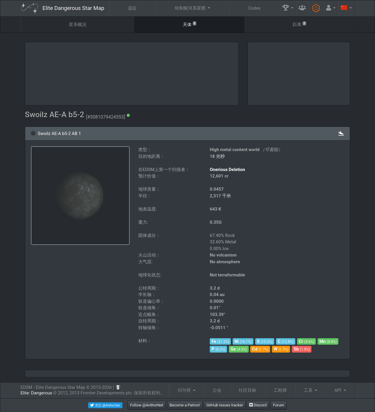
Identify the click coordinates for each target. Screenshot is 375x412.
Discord (258, 405)
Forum (278, 405)
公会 (217, 390)
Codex (254, 8)
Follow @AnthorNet (146, 405)
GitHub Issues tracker (224, 405)
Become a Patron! (185, 405)
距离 (299, 24)
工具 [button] (309, 390)
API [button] (338, 390)
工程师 (280, 390)
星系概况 (77, 24)
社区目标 (247, 390)
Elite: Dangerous (36, 393)
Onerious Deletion (227, 169)
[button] (288, 8)
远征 (132, 8)
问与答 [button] (185, 390)
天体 (189, 24)
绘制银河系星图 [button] (191, 8)
